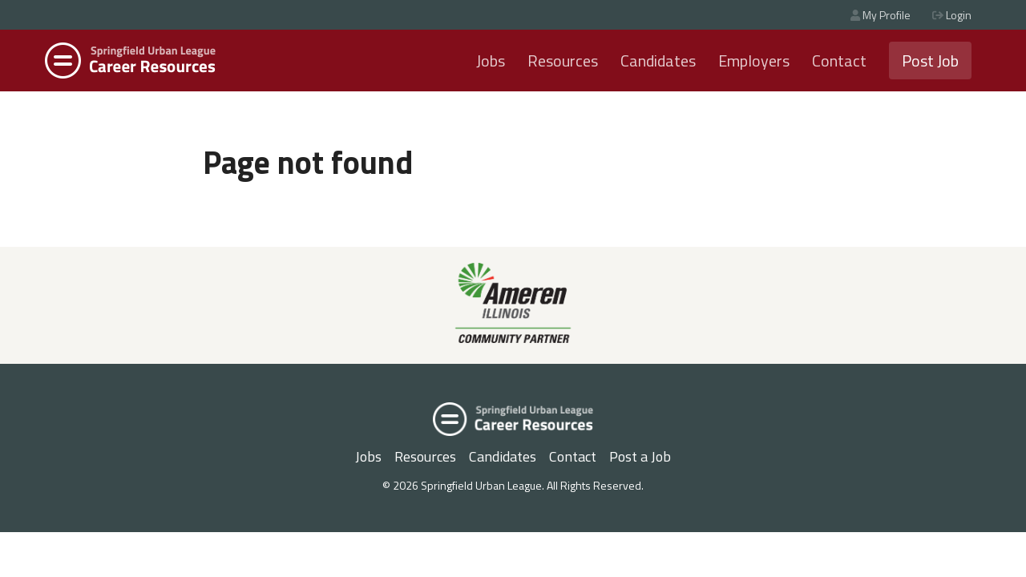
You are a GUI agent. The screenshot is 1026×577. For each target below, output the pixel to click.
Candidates (658, 60)
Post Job (930, 60)
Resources (562, 60)
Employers (754, 60)
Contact (839, 60)
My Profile (880, 14)
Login (951, 14)
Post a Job (640, 456)
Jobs (490, 60)
